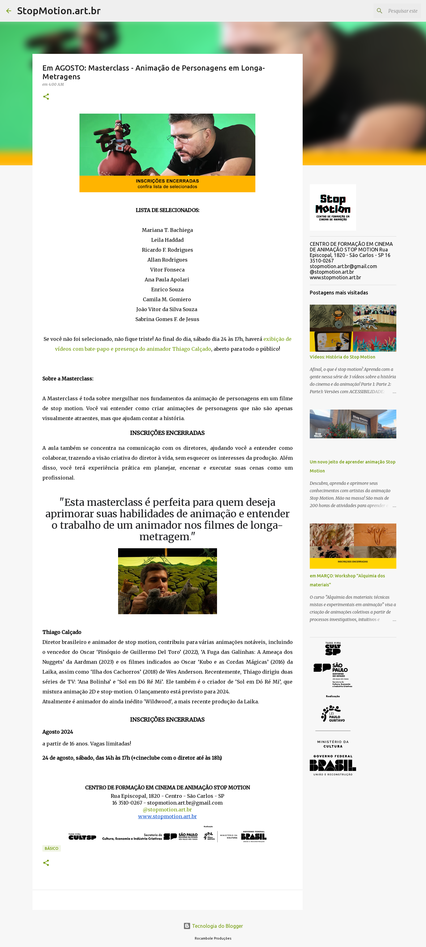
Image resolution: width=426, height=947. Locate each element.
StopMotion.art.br (59, 10)
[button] (46, 97)
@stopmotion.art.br (167, 809)
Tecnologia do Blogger (213, 926)
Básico (51, 848)
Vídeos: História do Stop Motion (342, 356)
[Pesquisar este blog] (388, 10)
